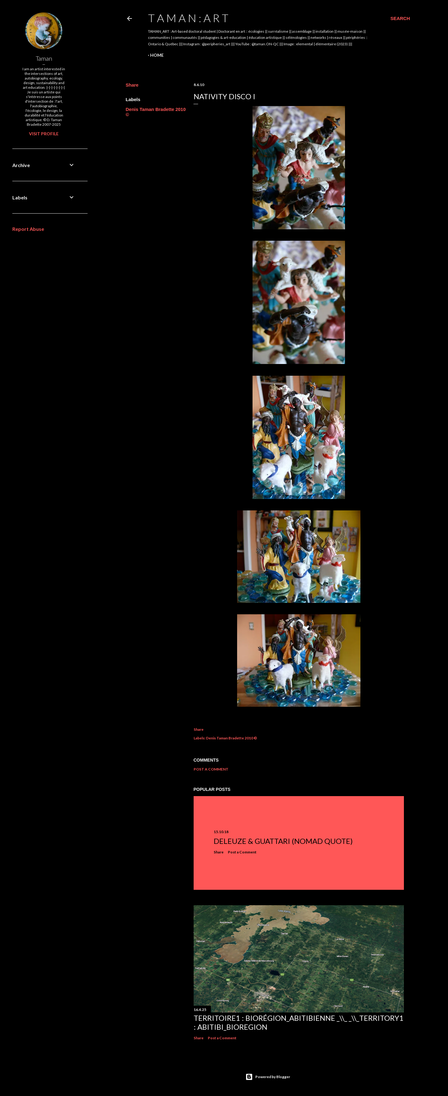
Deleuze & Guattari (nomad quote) (283, 840)
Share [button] (132, 85)
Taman (44, 58)
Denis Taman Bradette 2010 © (231, 738)
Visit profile (44, 133)
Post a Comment (211, 769)
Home (157, 55)
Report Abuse (28, 229)
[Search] (400, 18)
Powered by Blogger (267, 1077)
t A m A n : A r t (188, 18)
